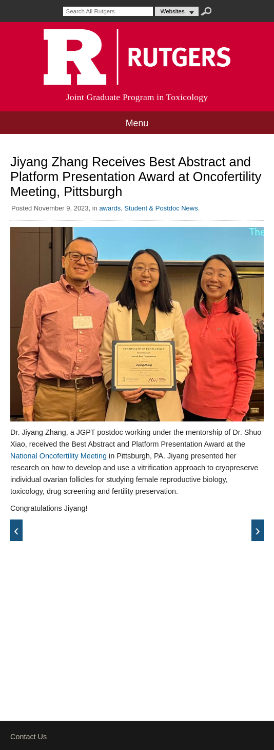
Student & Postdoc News (161, 208)
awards (110, 208)
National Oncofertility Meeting (58, 456)
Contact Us (28, 737)
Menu (136, 123)
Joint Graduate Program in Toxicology (137, 97)
